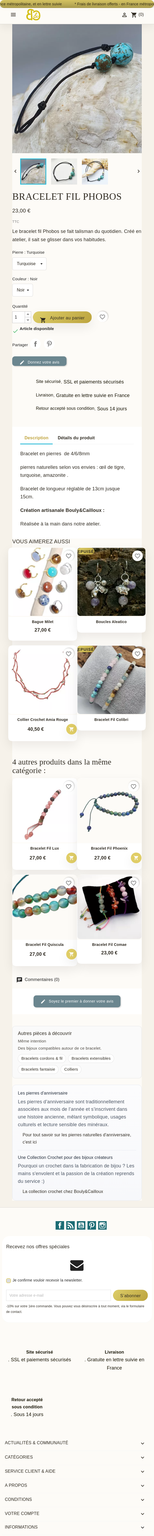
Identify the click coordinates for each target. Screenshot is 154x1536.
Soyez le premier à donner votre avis (76, 1001)
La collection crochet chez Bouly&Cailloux (63, 1191)
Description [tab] (36, 438)
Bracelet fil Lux (44, 848)
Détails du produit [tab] (76, 438)
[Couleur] (22, 290)
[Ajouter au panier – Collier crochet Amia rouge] (71, 729)
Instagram (102, 1225)
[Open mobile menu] (13, 14)
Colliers (71, 1069)
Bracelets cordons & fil (42, 1058)
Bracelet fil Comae (109, 945)
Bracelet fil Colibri (111, 720)
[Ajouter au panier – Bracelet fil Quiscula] (71, 954)
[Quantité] (18, 317)
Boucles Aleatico (111, 622)
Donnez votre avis (39, 362)
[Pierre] (29, 263)
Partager (35, 344)
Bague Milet (42, 622)
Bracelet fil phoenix (109, 848)
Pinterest (49, 344)
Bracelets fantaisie (38, 1069)
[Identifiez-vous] (124, 14)
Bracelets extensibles (91, 1058)
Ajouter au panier (62, 319)
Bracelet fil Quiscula (45, 945)
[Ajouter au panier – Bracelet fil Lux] (71, 858)
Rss (70, 1225)
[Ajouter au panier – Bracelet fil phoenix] (136, 858)
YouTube (81, 1225)
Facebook (60, 1225)
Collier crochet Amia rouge (42, 720)
